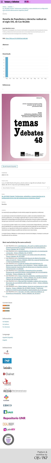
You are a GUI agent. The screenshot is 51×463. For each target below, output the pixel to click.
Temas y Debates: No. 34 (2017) (31, 293)
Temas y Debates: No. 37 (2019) (15, 249)
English (5, 340)
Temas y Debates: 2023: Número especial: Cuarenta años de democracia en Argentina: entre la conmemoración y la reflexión (27, 267)
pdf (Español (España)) (10, 166)
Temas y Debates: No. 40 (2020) (15, 256)
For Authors (6, 324)
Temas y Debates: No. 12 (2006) (22, 274)
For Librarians (6, 327)
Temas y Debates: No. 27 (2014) (23, 253)
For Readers (6, 321)
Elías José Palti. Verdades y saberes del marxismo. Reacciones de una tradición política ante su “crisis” (26, 282)
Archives (10, 6)
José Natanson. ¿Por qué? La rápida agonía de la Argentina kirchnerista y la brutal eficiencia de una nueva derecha (26, 246)
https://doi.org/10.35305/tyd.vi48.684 (17, 38)
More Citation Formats (9, 188)
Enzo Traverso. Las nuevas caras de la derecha (32, 254)
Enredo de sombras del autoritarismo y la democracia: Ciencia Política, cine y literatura (24, 264)
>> (6, 296)
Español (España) (8, 337)
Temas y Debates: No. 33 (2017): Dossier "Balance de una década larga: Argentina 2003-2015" (26, 278)
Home (4, 6)
